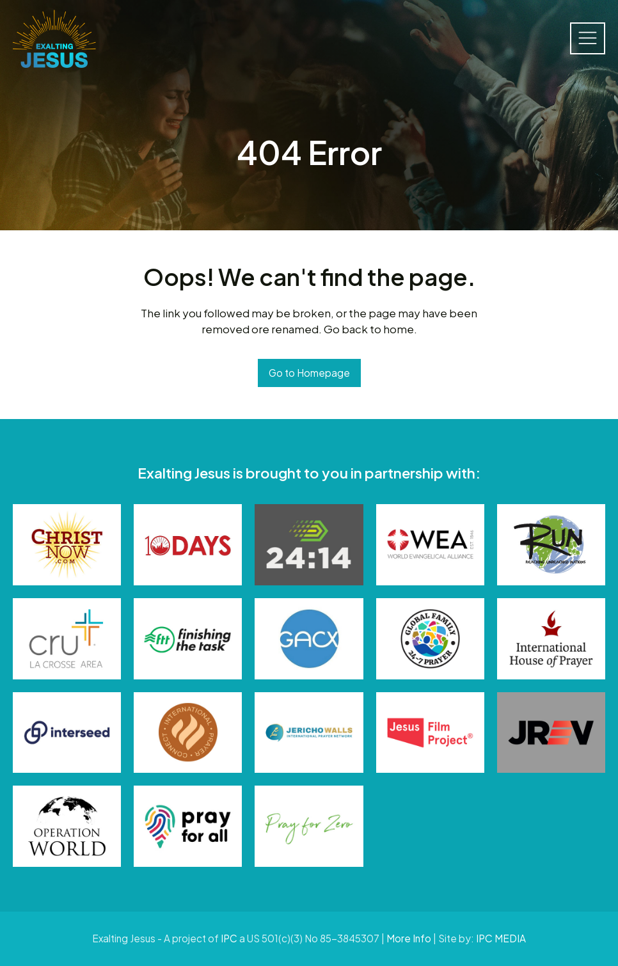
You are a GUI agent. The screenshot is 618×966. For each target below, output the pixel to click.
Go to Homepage (309, 373)
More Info (408, 938)
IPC (229, 938)
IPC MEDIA (501, 938)
